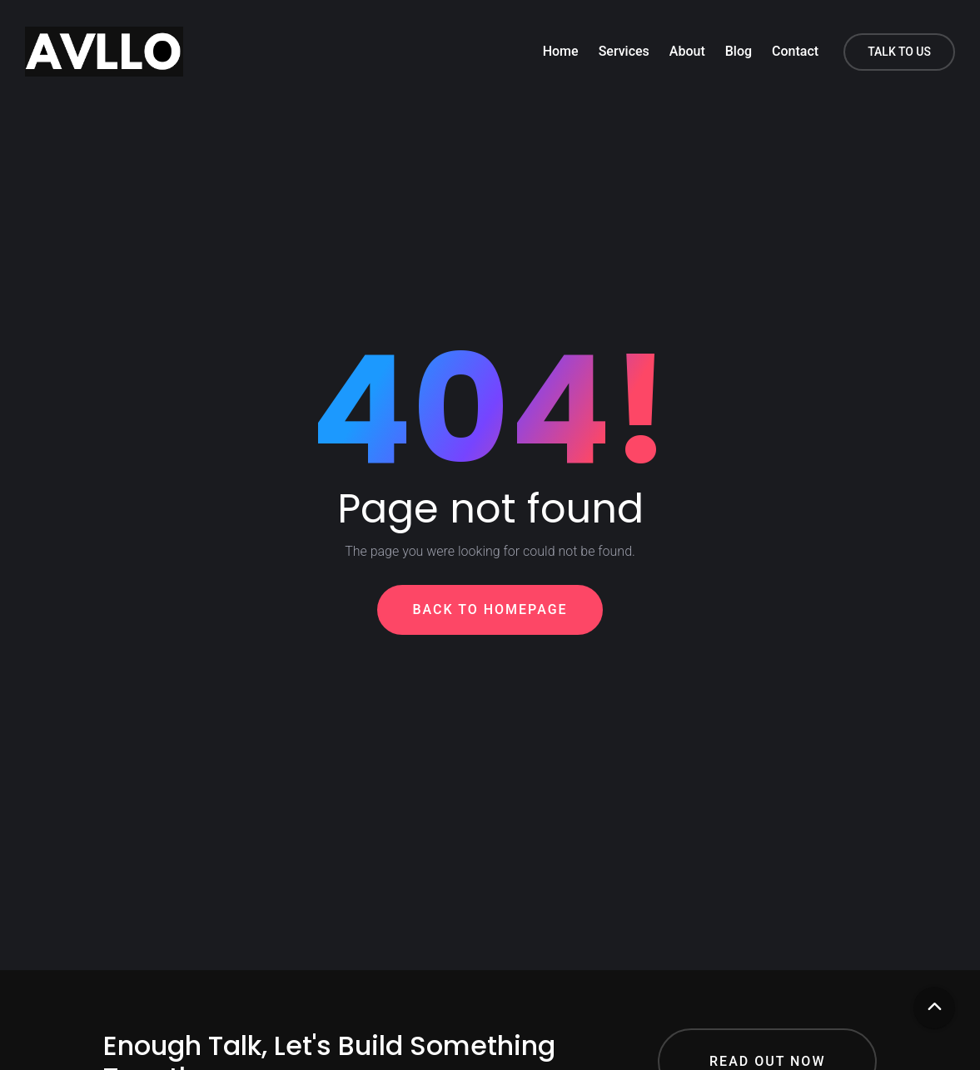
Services (624, 51)
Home (561, 51)
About (687, 51)
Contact (795, 51)
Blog (738, 51)
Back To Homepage (489, 609)
